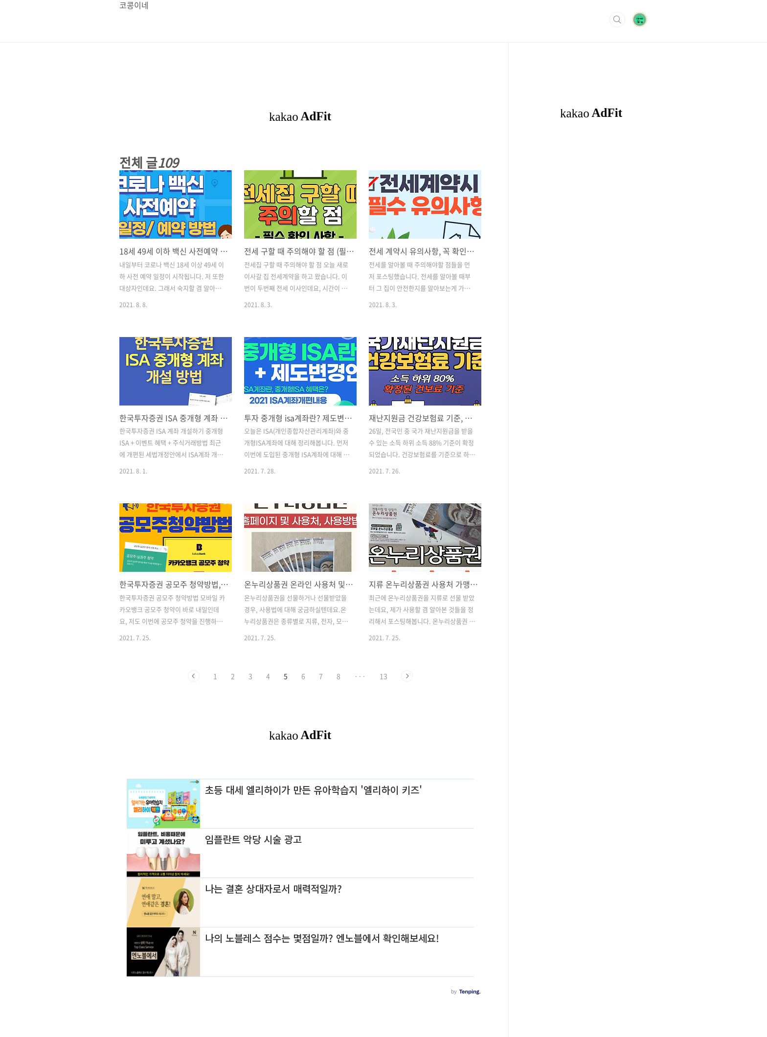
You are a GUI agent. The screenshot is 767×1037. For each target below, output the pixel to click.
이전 (194, 676)
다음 (407, 676)
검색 (617, 19)
